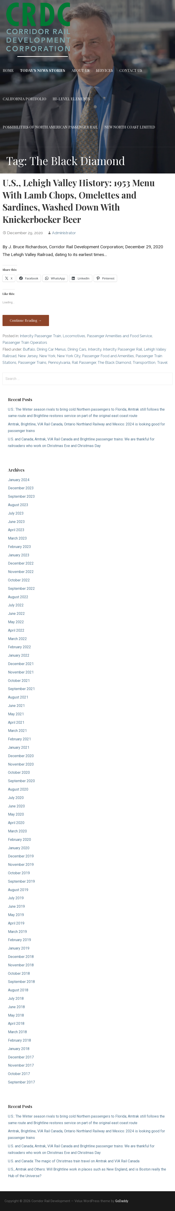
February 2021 (19, 739)
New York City (68, 356)
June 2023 (16, 522)
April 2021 (16, 722)
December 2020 (21, 756)
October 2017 (19, 1074)
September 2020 (21, 781)
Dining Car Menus (51, 349)
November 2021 (21, 672)
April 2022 (16, 630)
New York (47, 356)
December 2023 (21, 488)
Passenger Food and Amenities (108, 356)
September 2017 (21, 1082)
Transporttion (144, 362)
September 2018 (21, 982)
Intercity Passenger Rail (122, 349)
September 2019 (21, 881)
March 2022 (17, 639)
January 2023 (18, 555)
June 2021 (16, 705)
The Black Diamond (114, 362)
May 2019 (16, 915)
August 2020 (18, 789)
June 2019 (16, 906)
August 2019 (18, 890)
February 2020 (19, 839)
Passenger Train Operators (25, 342)
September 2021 (21, 689)
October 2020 (19, 772)
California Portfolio (24, 98)
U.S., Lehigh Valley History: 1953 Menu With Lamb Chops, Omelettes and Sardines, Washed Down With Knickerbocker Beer (79, 201)
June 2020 (16, 806)
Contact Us (130, 70)
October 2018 (19, 973)
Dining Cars (76, 349)
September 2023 (21, 496)
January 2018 (18, 1049)
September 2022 (21, 588)
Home (8, 70)
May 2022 (16, 622)
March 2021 (17, 731)
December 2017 (21, 1057)
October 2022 (19, 580)
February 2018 (19, 1040)
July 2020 (16, 798)
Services (104, 70)
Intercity (94, 349)
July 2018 (16, 998)
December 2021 (21, 664)
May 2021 (16, 714)
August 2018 (18, 990)
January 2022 (18, 655)
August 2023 (18, 505)
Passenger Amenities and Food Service (119, 336)
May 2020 (16, 814)
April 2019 (16, 923)
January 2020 (18, 848)
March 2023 (17, 538)
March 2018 (17, 1032)
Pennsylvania (59, 362)
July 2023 (16, 513)
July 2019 (16, 898)
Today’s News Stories (42, 70)
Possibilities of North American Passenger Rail (50, 127)
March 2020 (17, 831)
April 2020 (16, 823)
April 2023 (16, 530)
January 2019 (18, 948)
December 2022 (21, 563)
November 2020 (21, 764)
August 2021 (18, 697)
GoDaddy (121, 1201)
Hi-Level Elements (71, 98)
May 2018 (16, 1015)
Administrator (64, 233)
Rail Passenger (84, 362)
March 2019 (17, 932)
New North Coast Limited (129, 127)
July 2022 (16, 605)
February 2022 (19, 647)
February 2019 (19, 940)
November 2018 (21, 965)
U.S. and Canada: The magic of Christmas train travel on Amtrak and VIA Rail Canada (73, 1161)
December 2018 (21, 957)
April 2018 (16, 1023)
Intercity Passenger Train (40, 336)
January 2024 (18, 480)
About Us (81, 70)
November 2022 (21, 572)
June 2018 (16, 1007)
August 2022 (18, 597)
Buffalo (29, 349)
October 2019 (19, 873)
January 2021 (18, 747)
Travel (162, 362)
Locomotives (74, 336)
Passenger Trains (32, 362)
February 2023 (19, 547)
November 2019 (21, 864)
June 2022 (16, 613)
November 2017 (21, 1065)
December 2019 (21, 856)
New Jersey (28, 356)
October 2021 (19, 680)
